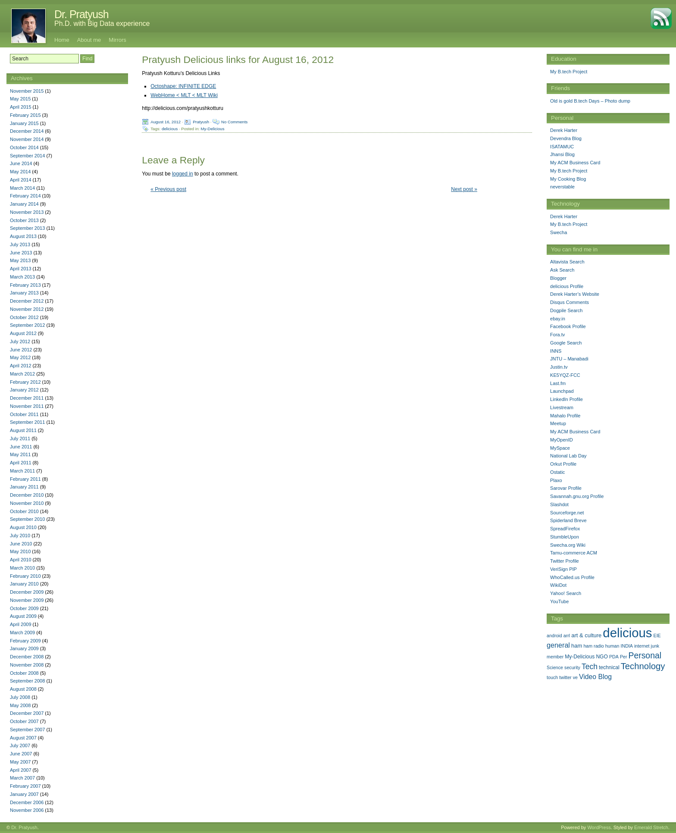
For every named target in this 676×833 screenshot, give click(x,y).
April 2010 (20, 559)
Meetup (558, 423)
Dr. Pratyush (81, 14)
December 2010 (27, 495)
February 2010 (25, 576)
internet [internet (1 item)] (642, 645)
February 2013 (25, 285)
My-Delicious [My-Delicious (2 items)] (580, 657)
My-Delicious (213, 128)
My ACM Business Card (575, 162)
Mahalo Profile (565, 415)
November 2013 (27, 212)
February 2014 (25, 195)
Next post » (464, 189)
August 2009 (23, 616)
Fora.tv (557, 334)
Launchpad (561, 391)
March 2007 (22, 777)
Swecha (558, 232)
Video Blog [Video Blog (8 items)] (595, 676)
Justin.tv (558, 367)
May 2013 (20, 260)
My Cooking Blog (568, 179)
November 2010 (27, 503)
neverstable (562, 186)
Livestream (561, 407)
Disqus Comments (569, 302)
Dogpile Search (566, 310)
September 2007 (27, 729)
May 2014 (20, 171)
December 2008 (27, 656)
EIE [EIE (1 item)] (657, 635)
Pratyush (201, 121)
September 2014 (27, 155)
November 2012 (27, 309)
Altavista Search (567, 261)
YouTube (559, 601)
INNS (555, 351)
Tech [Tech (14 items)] (590, 666)
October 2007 (24, 721)
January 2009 (24, 648)
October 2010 (24, 511)
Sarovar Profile (566, 488)
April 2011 (20, 462)
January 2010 (24, 583)
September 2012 (27, 325)
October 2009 (24, 608)
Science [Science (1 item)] (555, 667)
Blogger (558, 278)
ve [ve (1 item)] (575, 677)
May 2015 (20, 98)
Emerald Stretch (651, 827)
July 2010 (20, 535)
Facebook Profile (568, 326)
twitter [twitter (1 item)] (565, 677)
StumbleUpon (564, 536)
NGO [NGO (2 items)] (601, 657)
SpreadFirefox (565, 528)
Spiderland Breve (568, 520)
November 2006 (27, 810)
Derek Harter (563, 130)
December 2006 (27, 802)
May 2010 (20, 551)
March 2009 (22, 632)
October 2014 (24, 147)
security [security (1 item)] (572, 667)
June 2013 (21, 252)
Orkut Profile (563, 464)
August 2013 (23, 236)
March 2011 (22, 470)
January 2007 (24, 794)
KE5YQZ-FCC (565, 375)
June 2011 (21, 446)
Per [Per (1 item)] (623, 656)
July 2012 (20, 341)
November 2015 (27, 91)
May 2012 (20, 357)
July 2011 (20, 438)
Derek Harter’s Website (574, 294)
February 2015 (25, 115)
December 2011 (27, 398)
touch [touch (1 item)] (552, 677)
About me (89, 40)
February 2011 (25, 479)
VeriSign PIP (563, 569)
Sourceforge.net (567, 512)
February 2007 (25, 786)
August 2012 (23, 333)
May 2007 (20, 761)
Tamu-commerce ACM (573, 552)
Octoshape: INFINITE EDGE (183, 86)
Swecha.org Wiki (567, 545)
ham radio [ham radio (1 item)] (593, 645)
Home (61, 40)
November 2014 (27, 139)
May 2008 (20, 705)
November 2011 (27, 406)
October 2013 (24, 220)
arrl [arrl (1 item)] (566, 635)
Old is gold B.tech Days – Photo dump (590, 100)
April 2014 (20, 179)
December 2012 (27, 301)
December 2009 (27, 592)
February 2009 (25, 640)
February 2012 (25, 382)
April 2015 (20, 107)
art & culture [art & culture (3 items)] (586, 635)
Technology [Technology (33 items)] (643, 666)
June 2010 (21, 543)
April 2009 (20, 624)
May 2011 (20, 454)
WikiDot (558, 585)
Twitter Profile (564, 561)
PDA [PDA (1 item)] (614, 656)
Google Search (566, 342)
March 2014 (22, 188)
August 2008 (23, 689)
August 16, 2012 (165, 121)
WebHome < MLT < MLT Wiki (184, 95)
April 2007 (20, 770)
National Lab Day (568, 455)
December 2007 (27, 713)
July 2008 (20, 697)
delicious (170, 128)
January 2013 (24, 292)
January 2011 (24, 486)
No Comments (234, 121)
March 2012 (22, 373)
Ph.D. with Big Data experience (102, 23)
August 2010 (23, 527)
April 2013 (20, 268)
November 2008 (27, 664)
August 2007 (23, 737)
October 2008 (24, 673)
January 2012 (24, 389)
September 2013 (27, 228)
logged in (182, 174)
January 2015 (24, 123)
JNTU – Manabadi (569, 358)
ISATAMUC (562, 146)
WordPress (598, 827)
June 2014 (21, 163)
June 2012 (21, 349)
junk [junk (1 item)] (655, 645)
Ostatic (557, 472)
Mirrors (117, 40)
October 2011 (24, 414)
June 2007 (21, 753)
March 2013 (22, 276)
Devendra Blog (566, 138)
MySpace (560, 448)
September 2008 (27, 680)
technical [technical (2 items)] (609, 667)
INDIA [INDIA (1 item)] (627, 645)
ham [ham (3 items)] (576, 645)
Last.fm (558, 383)
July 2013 (20, 244)
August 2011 (23, 430)
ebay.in (557, 318)
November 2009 (27, 600)
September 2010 (27, 519)
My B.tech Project (568, 71)
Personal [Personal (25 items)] (645, 655)
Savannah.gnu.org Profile (577, 496)
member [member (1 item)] (555, 656)
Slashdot (559, 504)
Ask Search (562, 269)
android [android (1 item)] (554, 635)
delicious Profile (566, 286)
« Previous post (168, 189)
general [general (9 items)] (558, 645)
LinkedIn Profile (566, 399)
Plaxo (556, 480)
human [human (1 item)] (612, 645)
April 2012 (20, 365)
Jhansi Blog (562, 154)
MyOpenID (561, 439)
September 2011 (27, 422)
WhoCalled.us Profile (572, 577)
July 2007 (20, 745)
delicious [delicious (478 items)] (627, 633)
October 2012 (24, 317)
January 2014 (24, 204)
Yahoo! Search (565, 593)
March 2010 (22, 567)
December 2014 (27, 131)
